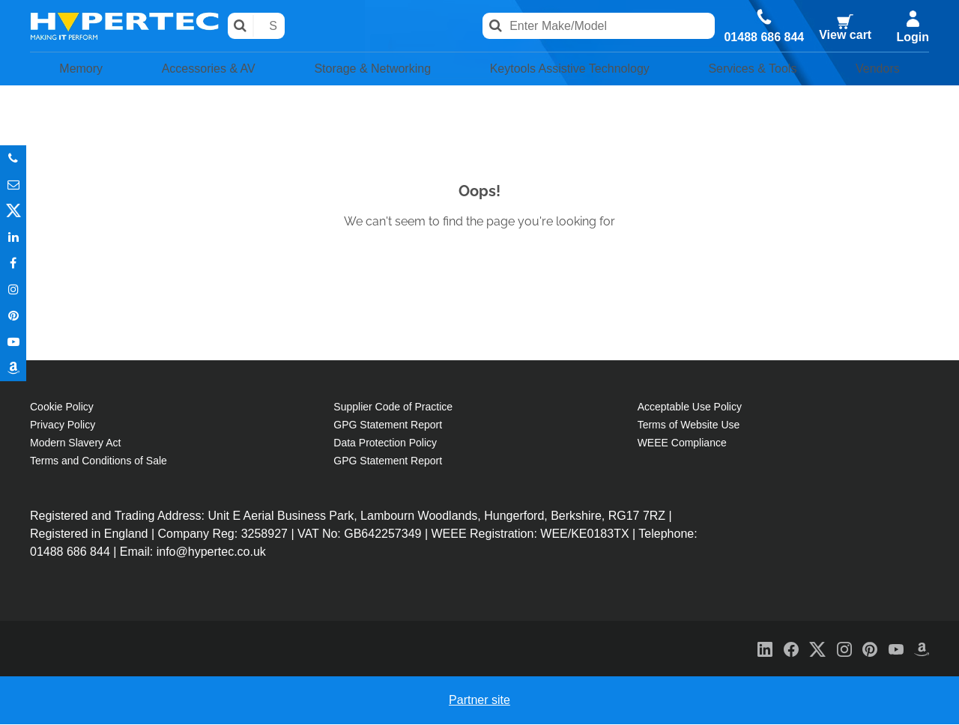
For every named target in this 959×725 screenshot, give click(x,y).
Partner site (479, 700)
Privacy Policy (62, 425)
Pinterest (13, 316)
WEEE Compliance (682, 443)
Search (242, 26)
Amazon (13, 368)
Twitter (13, 211)
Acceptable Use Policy (690, 407)
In (13, 237)
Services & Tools (763, 68)
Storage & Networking (363, 68)
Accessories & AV (197, 68)
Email (13, 185)
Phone (13, 158)
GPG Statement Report (387, 425)
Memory (75, 68)
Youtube (13, 342)
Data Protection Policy (385, 443)
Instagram (13, 289)
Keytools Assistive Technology (572, 68)
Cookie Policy (62, 407)
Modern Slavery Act (75, 443)
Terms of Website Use (689, 425)
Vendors (883, 68)
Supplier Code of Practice (393, 407)
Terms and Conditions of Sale (98, 461)
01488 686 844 (763, 37)
